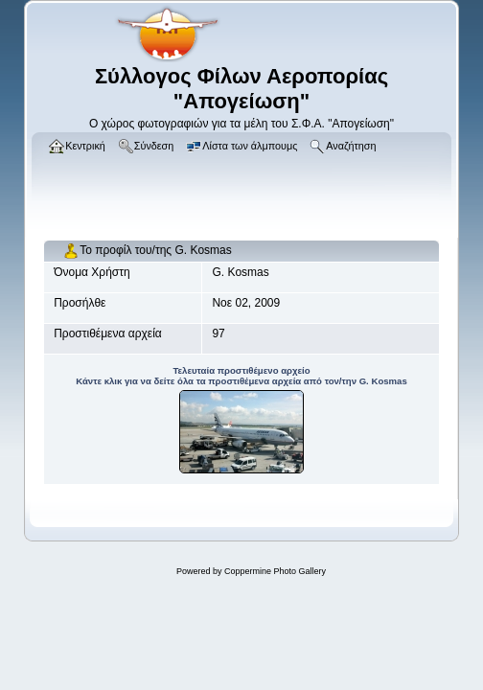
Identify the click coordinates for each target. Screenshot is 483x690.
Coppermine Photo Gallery (275, 571)
